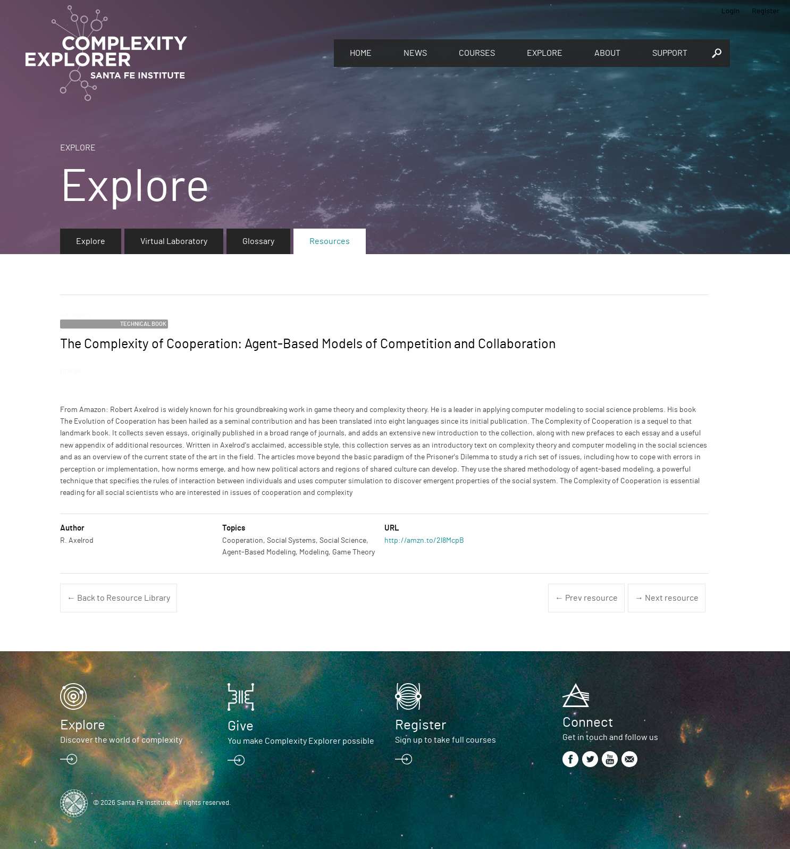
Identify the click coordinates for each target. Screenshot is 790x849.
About (607, 53)
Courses (477, 53)
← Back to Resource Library (118, 598)
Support (669, 53)
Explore (544, 53)
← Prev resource (586, 598)
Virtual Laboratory (173, 241)
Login (730, 10)
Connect (587, 722)
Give (241, 726)
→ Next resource (667, 598)
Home (361, 53)
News (415, 53)
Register (765, 10)
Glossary (258, 241)
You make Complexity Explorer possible (301, 741)
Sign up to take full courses (445, 740)
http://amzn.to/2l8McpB (424, 540)
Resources (329, 241)
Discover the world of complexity (121, 740)
